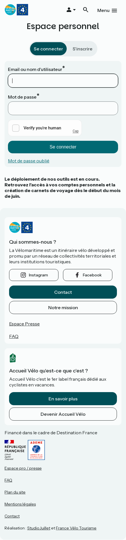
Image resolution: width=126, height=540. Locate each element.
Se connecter (48, 49)
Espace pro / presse (23, 468)
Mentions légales (20, 504)
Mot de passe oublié (28, 161)
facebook (92, 275)
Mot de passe (22, 97)
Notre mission (63, 307)
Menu (103, 10)
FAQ (13, 336)
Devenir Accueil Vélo (63, 414)
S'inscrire (83, 49)
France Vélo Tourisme (76, 528)
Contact (63, 292)
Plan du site (15, 492)
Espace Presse (24, 324)
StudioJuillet (38, 528)
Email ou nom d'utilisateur (35, 69)
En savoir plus (63, 399)
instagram (38, 275)
